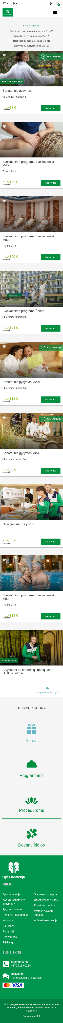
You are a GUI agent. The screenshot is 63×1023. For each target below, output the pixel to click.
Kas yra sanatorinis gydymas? (14, 902)
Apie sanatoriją (11, 894)
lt (5, 3)
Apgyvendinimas (12, 909)
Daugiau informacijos (47, 690)
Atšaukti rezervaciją (45, 920)
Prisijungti (8, 942)
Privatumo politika (44, 905)
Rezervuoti (50, 108)
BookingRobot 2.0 (31, 1016)
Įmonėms (8, 920)
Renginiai (8, 931)
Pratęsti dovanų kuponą (43, 913)
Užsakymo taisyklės (46, 900)
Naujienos (8, 926)
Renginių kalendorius (15, 914)
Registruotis (10, 937)
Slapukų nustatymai (46, 894)
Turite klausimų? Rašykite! (26, 977)
